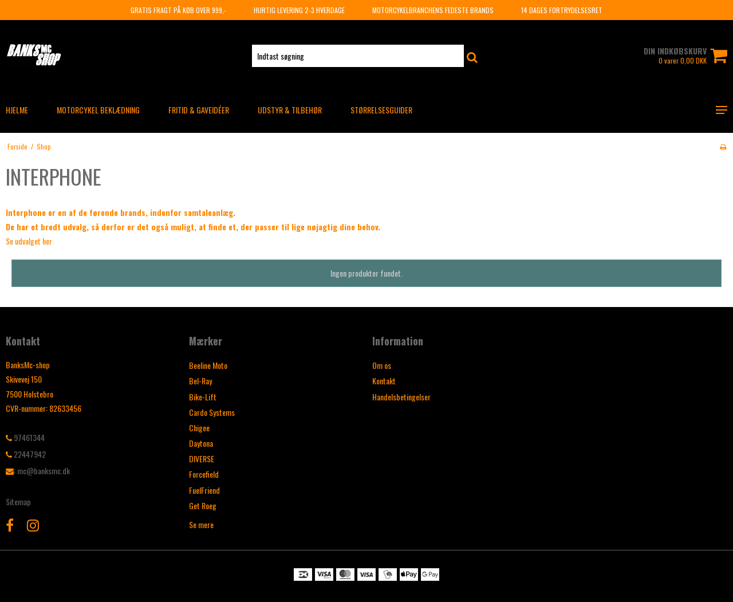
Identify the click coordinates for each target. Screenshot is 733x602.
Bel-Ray (200, 381)
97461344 (25, 437)
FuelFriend (204, 490)
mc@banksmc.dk (43, 471)
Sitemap (18, 501)
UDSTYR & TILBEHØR (290, 110)
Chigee (199, 428)
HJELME (17, 110)
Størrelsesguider (381, 110)
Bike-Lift (202, 397)
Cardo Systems (212, 412)
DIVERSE (201, 459)
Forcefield (204, 474)
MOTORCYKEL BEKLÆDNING (98, 110)
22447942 (26, 454)
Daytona (201, 443)
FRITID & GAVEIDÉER (198, 110)
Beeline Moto (208, 365)
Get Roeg (202, 505)
